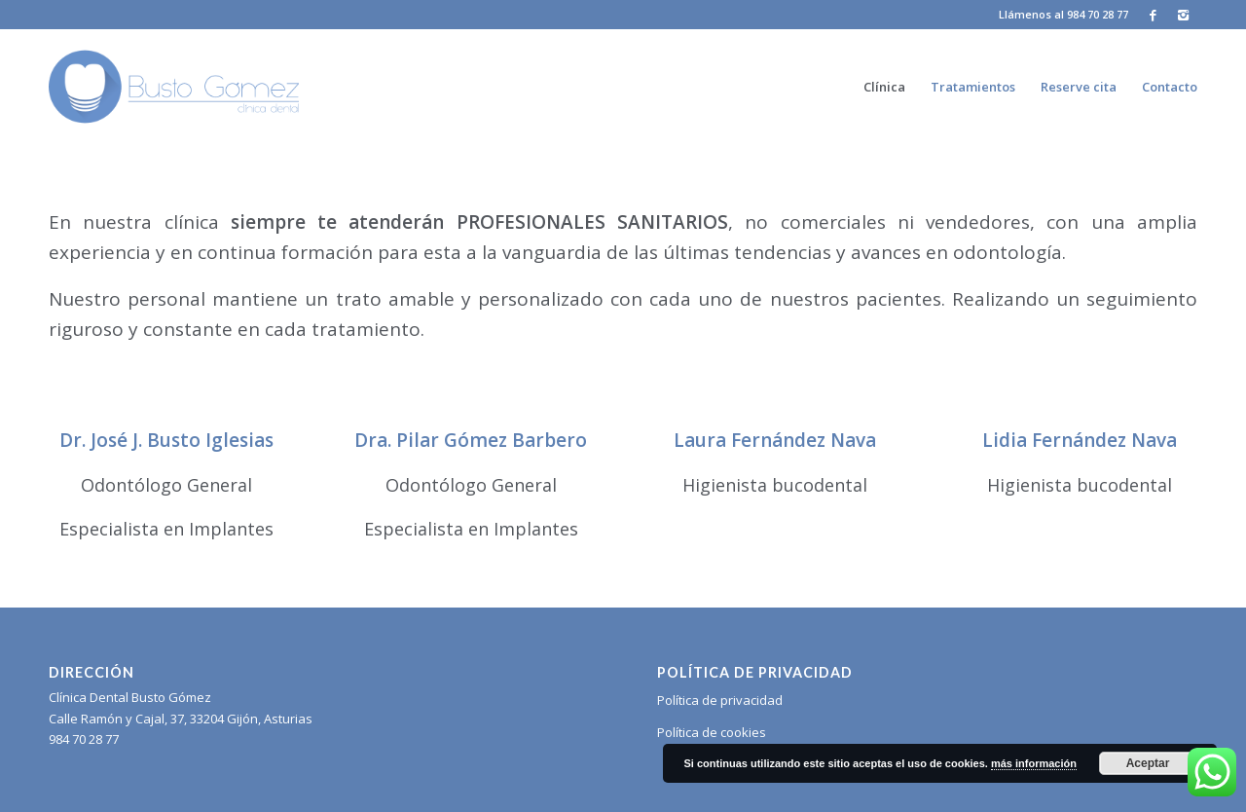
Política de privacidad (720, 700)
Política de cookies (711, 732)
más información (1034, 763)
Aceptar (1148, 763)
